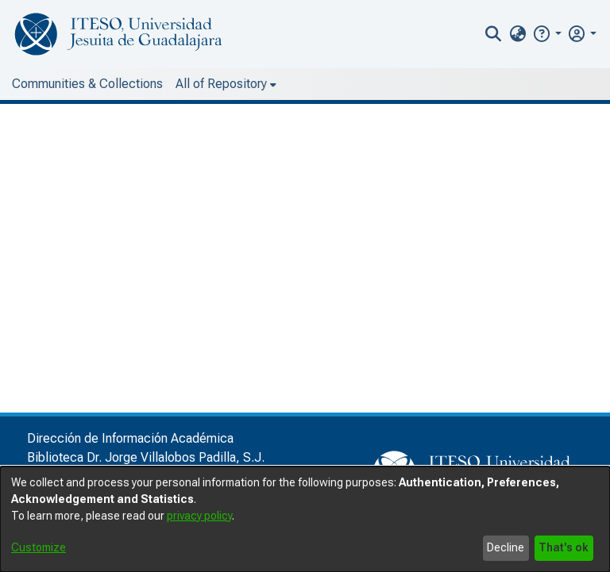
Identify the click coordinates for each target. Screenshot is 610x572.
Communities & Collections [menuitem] (87, 83)
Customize (38, 547)
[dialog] (305, 519)
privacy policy (199, 515)
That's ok (564, 547)
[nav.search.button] (494, 34)
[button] (547, 33)
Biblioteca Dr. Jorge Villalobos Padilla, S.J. (145, 457)
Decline (505, 547)
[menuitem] (517, 34)
